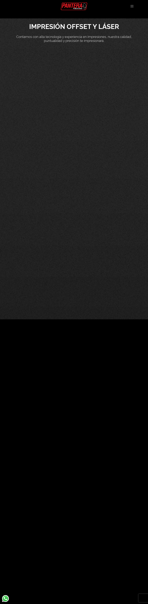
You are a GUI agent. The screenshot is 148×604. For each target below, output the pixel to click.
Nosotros (16, 543)
